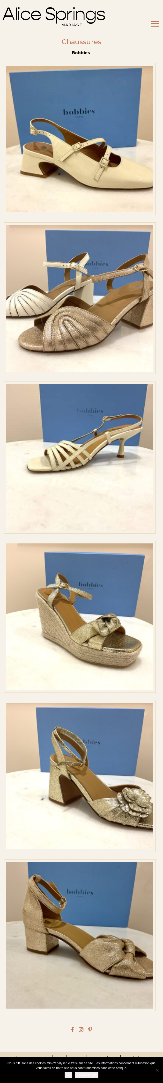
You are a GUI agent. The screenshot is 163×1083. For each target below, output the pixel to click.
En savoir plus (86, 1075)
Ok (69, 1075)
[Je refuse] (157, 1070)
